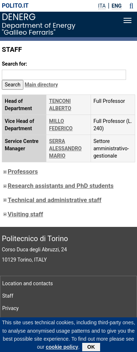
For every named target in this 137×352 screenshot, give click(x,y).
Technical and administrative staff (51, 200)
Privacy (10, 308)
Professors (20, 171)
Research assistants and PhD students (58, 185)
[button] (131, 6)
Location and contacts (27, 283)
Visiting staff (22, 214)
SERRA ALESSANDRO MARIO (65, 148)
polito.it (15, 5)
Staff (7, 296)
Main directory (41, 85)
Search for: (14, 64)
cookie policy (62, 349)
